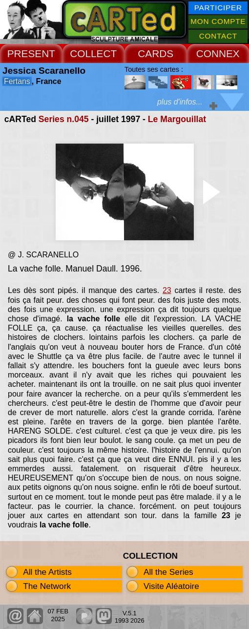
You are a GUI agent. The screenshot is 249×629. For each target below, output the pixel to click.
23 (167, 290)
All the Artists (47, 572)
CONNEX (218, 53)
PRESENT (31, 53)
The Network (47, 586)
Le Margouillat (177, 119)
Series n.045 (64, 119)
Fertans (17, 81)
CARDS (155, 53)
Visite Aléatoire (171, 586)
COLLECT (93, 53)
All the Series (168, 572)
